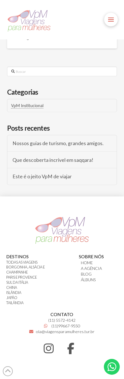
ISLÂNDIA (13, 292)
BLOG (86, 274)
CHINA (11, 287)
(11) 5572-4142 (61, 320)
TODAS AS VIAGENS (21, 262)
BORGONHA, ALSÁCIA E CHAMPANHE (25, 269)
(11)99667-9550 (62, 325)
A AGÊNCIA (91, 268)
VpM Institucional (27, 105)
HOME (87, 262)
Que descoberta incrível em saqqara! (52, 160)
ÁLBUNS (88, 279)
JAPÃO (11, 297)
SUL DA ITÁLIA (17, 282)
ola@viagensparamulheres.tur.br (61, 331)
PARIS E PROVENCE (21, 277)
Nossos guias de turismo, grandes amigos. (58, 143)
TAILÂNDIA (15, 302)
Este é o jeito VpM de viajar (42, 176)
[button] (111, 19)
